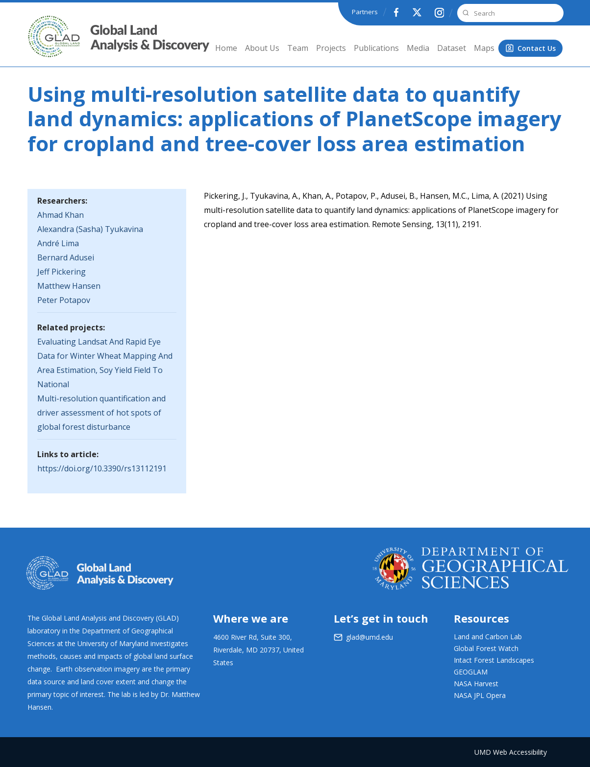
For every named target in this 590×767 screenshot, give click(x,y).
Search (464, 13)
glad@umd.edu (369, 637)
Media (418, 48)
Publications (376, 48)
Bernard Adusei (65, 257)
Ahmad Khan (60, 214)
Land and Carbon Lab (488, 636)
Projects (331, 48)
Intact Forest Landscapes (494, 660)
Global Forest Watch (486, 648)
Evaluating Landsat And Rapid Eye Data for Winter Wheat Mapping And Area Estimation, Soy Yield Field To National (104, 363)
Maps (484, 48)
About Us (262, 48)
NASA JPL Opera (480, 695)
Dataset (451, 48)
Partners (365, 11)
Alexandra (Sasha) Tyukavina (90, 229)
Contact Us (536, 48)
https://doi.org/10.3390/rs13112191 (102, 468)
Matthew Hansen (68, 285)
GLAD (40, 44)
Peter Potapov (63, 300)
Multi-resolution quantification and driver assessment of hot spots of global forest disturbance (101, 412)
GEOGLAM (471, 671)
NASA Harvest (476, 683)
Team (297, 48)
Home (226, 48)
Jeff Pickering (61, 271)
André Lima (58, 243)
